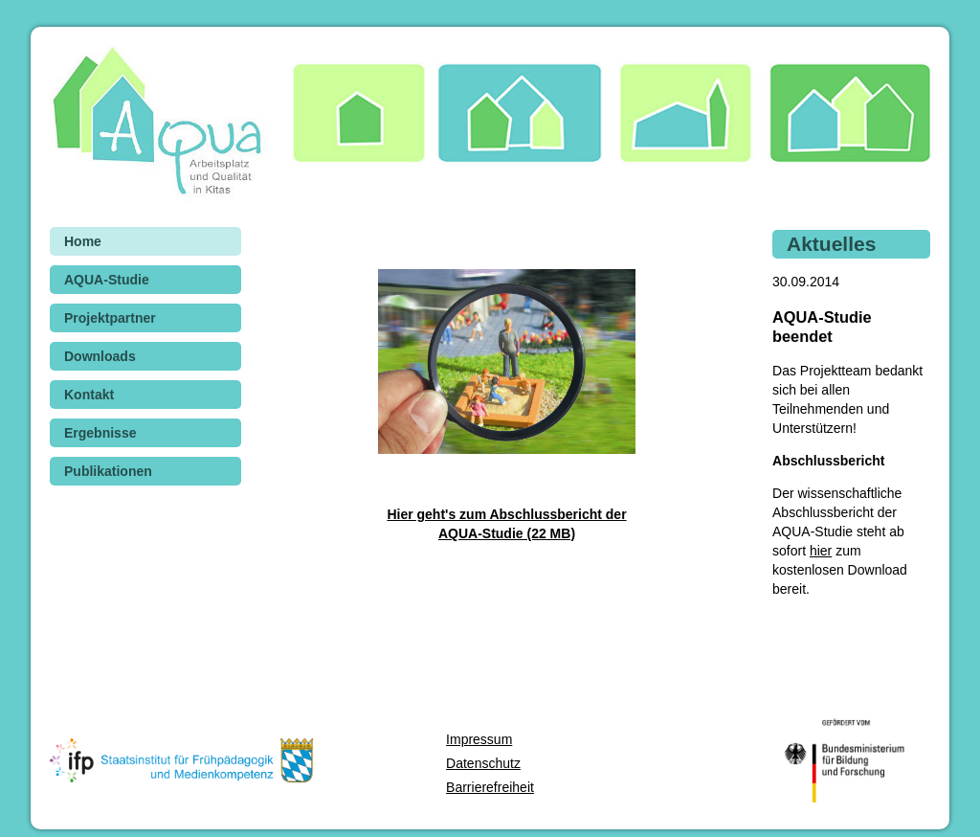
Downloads (100, 356)
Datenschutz (483, 763)
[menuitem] (145, 241)
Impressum (479, 739)
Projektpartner (110, 318)
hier (821, 550)
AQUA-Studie (106, 279)
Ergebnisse (100, 433)
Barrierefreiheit (490, 787)
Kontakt (89, 394)
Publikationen (108, 471)
